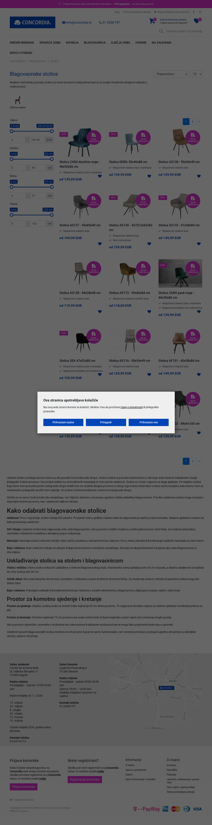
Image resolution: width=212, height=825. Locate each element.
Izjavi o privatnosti (132, 407)
